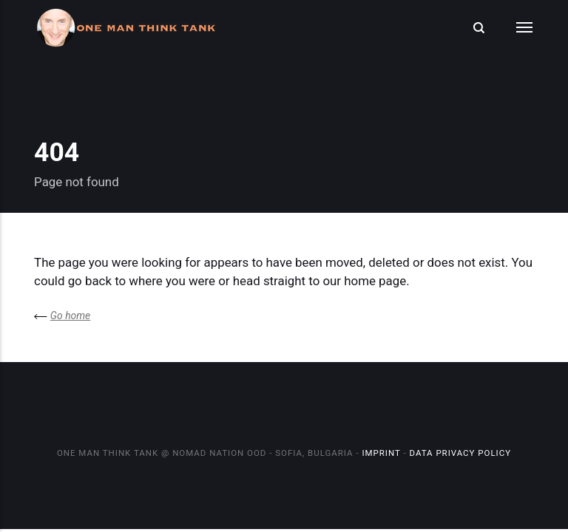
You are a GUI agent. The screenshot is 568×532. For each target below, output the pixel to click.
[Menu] (525, 27)
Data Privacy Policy (460, 453)
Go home (70, 315)
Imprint (381, 453)
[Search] (478, 27)
